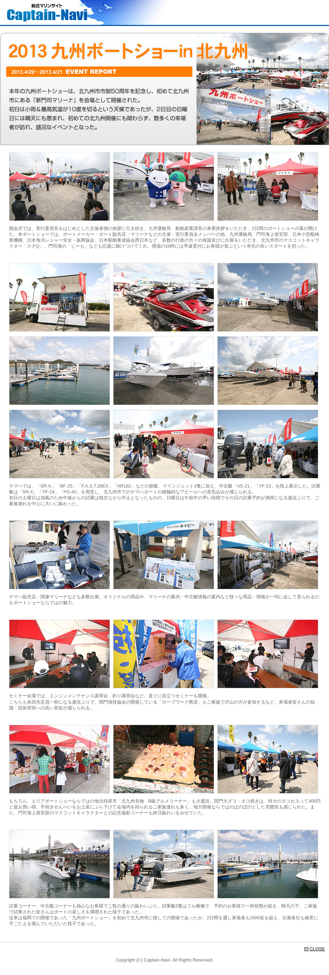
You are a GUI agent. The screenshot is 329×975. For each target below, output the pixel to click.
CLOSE (317, 948)
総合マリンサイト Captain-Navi (47, 12)
